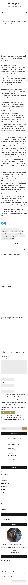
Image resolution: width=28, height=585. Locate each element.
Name (3, 377)
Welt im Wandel (12, 449)
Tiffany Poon (5, 238)
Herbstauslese (4, 480)
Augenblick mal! (4, 474)
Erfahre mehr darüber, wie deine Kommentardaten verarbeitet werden (13, 420)
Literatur (3, 495)
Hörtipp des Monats (5, 483)
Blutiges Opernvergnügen (8, 348)
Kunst (2, 492)
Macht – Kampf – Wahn (13, 444)
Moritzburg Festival (13, 236)
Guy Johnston (5, 231)
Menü (4, 12)
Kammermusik (12, 233)
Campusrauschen (6, 560)
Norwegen (3, 501)
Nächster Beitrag (20, 249)
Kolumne (3, 489)
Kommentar (5, 359)
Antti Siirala (16, 228)
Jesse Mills (4, 233)
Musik (11, 18)
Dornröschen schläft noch (14, 461)
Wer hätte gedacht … (13, 455)
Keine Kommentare (18, 23)
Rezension (21, 236)
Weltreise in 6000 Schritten (15, 438)
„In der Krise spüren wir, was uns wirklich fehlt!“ (14, 317)
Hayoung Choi (13, 231)
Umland (16, 18)
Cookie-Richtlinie (15, 579)
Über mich (11, 571)
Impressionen (4, 486)
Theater (3, 503)
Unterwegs (3, 509)
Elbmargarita (14, 3)
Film (2, 477)
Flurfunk (4, 562)
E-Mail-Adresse (6, 383)
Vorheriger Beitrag (7, 249)
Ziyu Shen (12, 238)
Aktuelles (3, 471)
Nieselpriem (5, 563)
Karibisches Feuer (6, 286)
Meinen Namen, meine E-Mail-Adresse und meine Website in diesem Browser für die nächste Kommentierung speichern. (13, 397)
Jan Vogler (21, 231)
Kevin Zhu (19, 233)
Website (3, 389)
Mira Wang (4, 236)
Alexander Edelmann (6, 228)
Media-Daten (5, 571)
